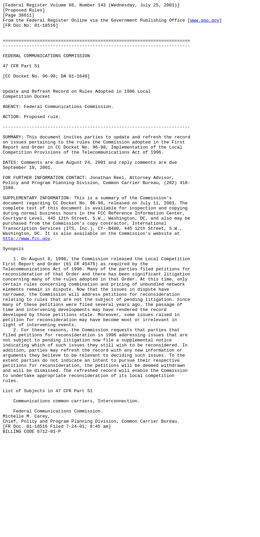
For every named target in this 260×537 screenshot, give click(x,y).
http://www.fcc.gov (26, 286)
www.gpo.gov (204, 24)
